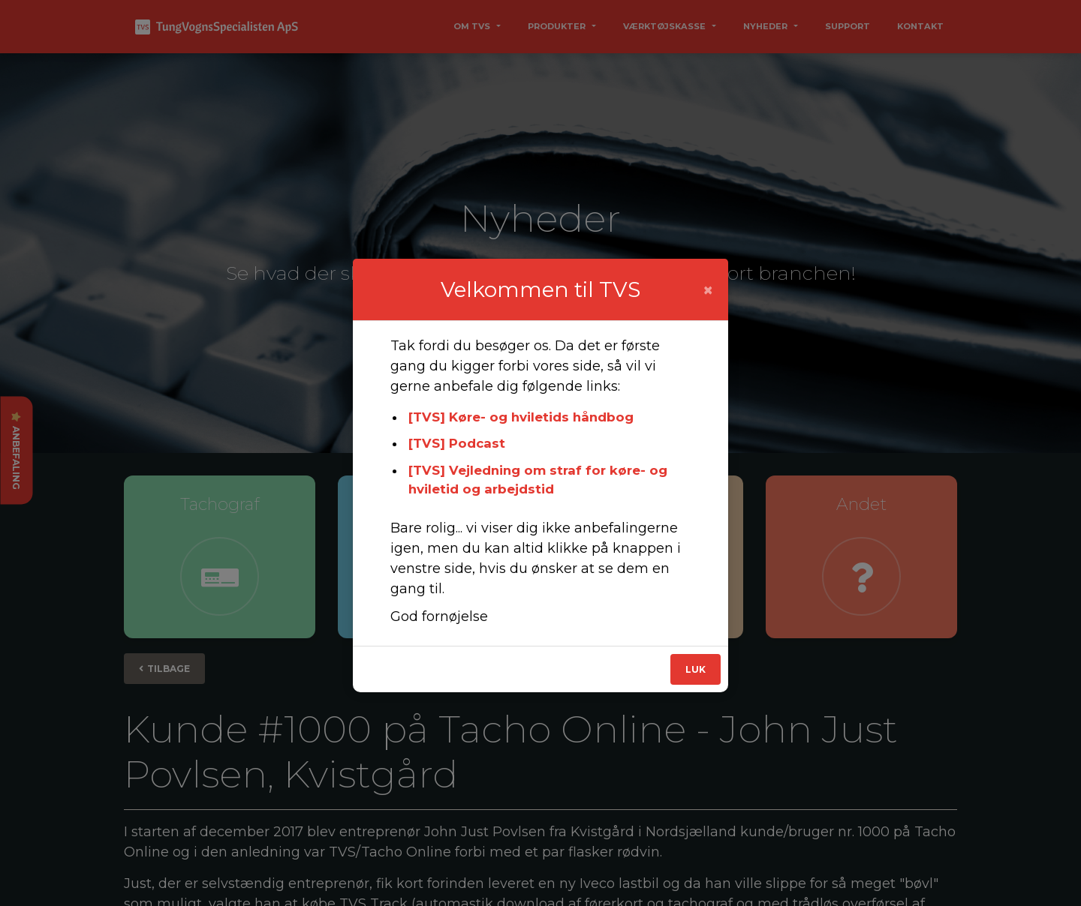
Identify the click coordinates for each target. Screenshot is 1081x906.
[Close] (708, 290)
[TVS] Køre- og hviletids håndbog (521, 417)
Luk (695, 669)
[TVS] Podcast (456, 443)
